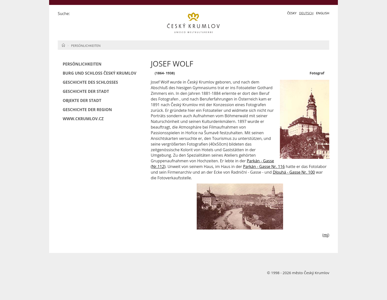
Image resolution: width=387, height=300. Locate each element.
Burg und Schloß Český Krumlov (99, 73)
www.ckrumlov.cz (83, 118)
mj (325, 235)
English (322, 13)
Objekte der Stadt (82, 100)
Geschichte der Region (87, 109)
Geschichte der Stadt (86, 91)
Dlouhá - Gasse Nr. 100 (294, 172)
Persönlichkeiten (85, 45)
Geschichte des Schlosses (90, 82)
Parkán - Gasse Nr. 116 (264, 166)
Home (63, 45)
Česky (292, 13)
